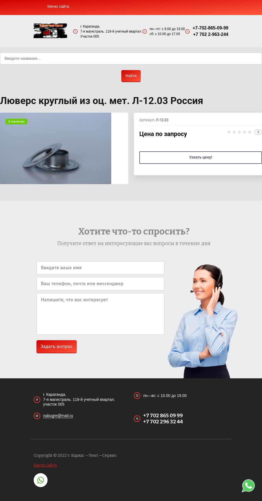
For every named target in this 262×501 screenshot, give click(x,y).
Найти (131, 75)
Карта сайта (45, 465)
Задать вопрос (57, 346)
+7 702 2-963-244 (210, 34)
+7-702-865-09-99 (210, 28)
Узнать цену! (200, 157)
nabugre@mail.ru (58, 415)
